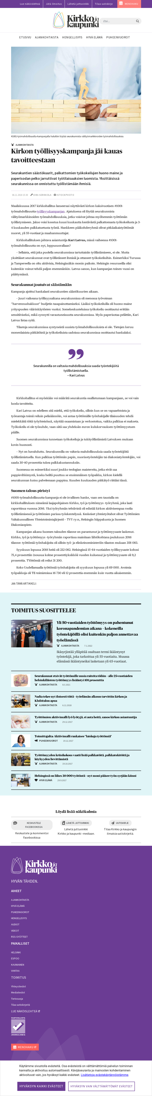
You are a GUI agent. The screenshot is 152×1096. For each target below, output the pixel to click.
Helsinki (16, 952)
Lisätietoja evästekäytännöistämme (104, 1075)
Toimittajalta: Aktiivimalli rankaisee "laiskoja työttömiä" (73, 736)
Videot (15, 930)
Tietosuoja (17, 998)
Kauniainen (17, 964)
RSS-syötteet (19, 936)
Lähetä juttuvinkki (78, 3)
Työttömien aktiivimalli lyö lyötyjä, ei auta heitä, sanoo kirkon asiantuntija (86, 717)
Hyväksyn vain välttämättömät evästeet (101, 1086)
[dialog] (76, 1078)
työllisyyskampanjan (51, 211)
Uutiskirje (122, 823)
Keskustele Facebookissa (34, 825)
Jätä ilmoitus (54, 3)
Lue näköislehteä (30, 3)
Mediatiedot (18, 992)
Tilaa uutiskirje (104, 3)
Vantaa (15, 970)
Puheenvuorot (20, 912)
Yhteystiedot (18, 986)
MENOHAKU (131, 3)
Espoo (15, 958)
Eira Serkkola (42, 195)
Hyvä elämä (18, 906)
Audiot (15, 924)
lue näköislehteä (24, 1011)
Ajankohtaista (20, 900)
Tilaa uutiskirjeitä (20, 1004)
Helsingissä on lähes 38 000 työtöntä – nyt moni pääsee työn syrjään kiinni (85, 775)
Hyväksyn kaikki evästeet (41, 1086)
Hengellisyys (19, 918)
